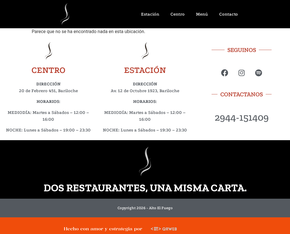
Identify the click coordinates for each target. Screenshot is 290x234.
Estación (150, 14)
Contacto (228, 14)
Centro (177, 14)
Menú (202, 14)
